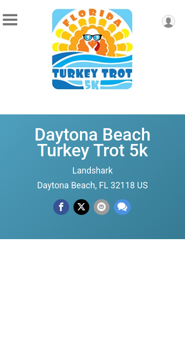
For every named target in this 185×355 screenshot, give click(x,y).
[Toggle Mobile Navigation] (10, 20)
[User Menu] (168, 21)
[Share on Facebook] (61, 207)
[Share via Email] (102, 207)
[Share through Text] (122, 207)
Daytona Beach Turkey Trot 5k (92, 142)
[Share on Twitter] (81, 207)
